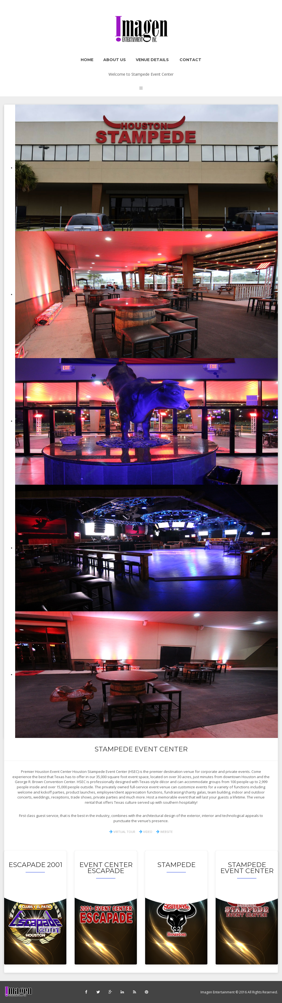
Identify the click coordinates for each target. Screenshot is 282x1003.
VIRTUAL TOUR (122, 832)
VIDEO (145, 832)
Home (87, 59)
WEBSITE (164, 832)
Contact (190, 59)
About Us (114, 59)
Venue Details (152, 59)
